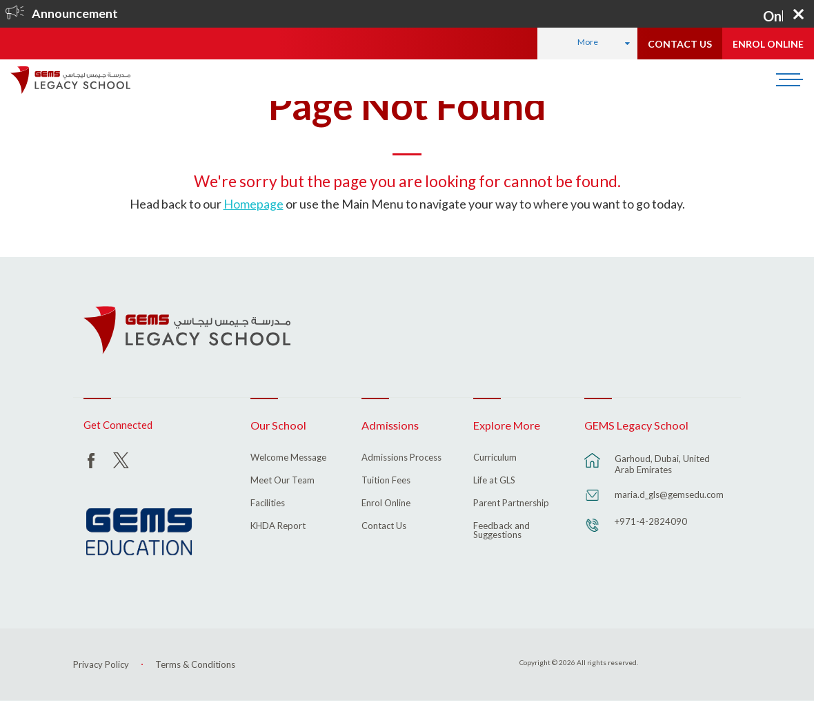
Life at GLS (494, 481)
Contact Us (383, 526)
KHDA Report (278, 526)
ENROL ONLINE (768, 44)
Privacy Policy (101, 664)
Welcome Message (288, 458)
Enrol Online (385, 503)
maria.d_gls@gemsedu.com (669, 494)
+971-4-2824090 (651, 521)
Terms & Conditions (195, 664)
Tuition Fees (385, 481)
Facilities (267, 503)
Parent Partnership (511, 503)
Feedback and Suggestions (501, 530)
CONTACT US (680, 44)
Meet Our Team (282, 481)
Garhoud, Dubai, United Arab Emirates (662, 464)
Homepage (254, 203)
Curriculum (495, 458)
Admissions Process (401, 458)
